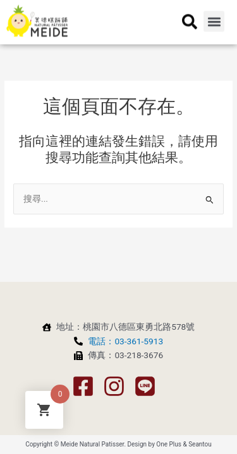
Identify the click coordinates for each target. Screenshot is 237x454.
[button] (214, 12)
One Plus (168, 444)
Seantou (200, 444)
